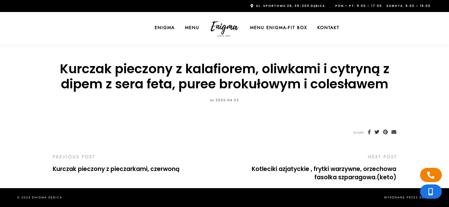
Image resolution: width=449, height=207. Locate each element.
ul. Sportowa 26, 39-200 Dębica (290, 6)
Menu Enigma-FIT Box (278, 28)
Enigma (165, 28)
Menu (192, 28)
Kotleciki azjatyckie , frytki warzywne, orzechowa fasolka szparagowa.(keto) (324, 173)
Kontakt (328, 28)
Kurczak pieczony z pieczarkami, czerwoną (116, 169)
